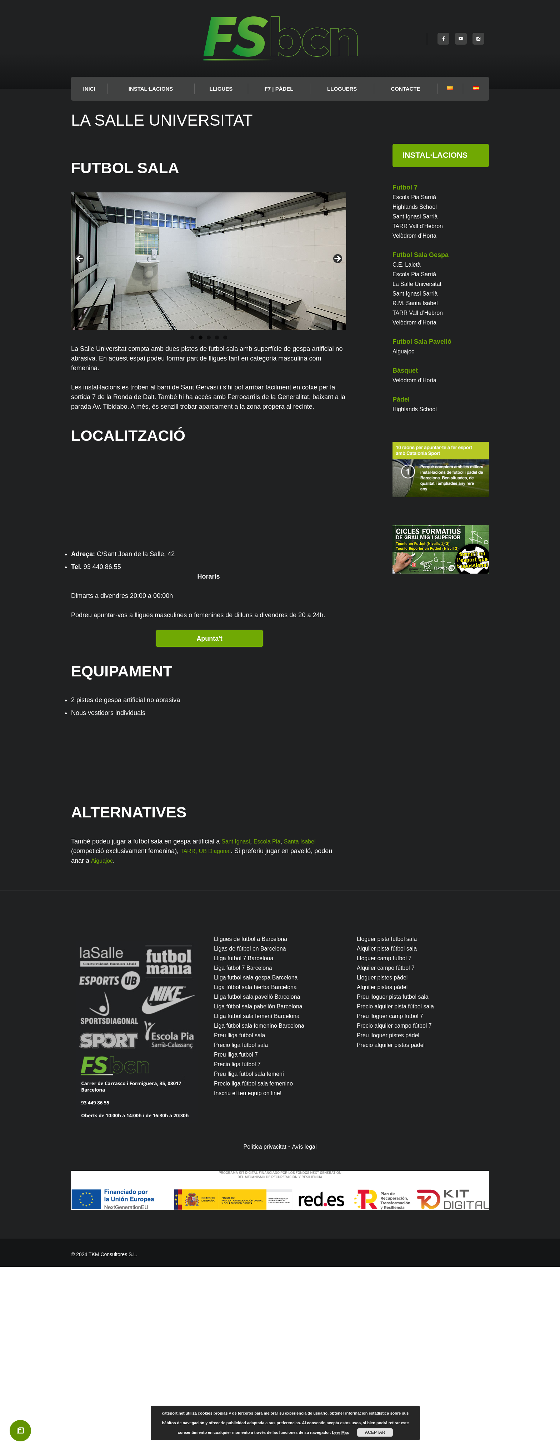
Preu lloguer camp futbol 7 (394, 1200)
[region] (208, 261)
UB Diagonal (219, 1035)
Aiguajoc (103, 1044)
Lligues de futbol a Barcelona (255, 1123)
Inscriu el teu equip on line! (252, 1277)
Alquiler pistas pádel (385, 1171)
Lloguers (342, 89)
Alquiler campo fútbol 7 (389, 1151)
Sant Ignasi (237, 1025)
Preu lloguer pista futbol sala (397, 1180)
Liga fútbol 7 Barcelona (247, 1151)
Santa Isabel (309, 1025)
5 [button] (225, 337)
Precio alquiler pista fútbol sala (400, 1190)
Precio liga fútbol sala (244, 1229)
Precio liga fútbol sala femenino (258, 1267)
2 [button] (200, 337)
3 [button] (209, 337)
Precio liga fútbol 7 (240, 1248)
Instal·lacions (151, 89)
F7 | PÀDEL (279, 89)
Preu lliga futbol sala (243, 1219)
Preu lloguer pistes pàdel (392, 1219)
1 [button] (192, 337)
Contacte (405, 89)
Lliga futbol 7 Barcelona (247, 1142)
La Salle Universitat (420, 283)
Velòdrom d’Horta (417, 235)
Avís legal (307, 1330)
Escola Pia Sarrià (417, 197)
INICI (89, 89)
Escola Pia (272, 1025)
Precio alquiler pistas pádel (395, 1229)
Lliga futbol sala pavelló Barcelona (262, 1180)
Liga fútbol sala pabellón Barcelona (264, 1190)
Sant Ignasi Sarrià (418, 216)
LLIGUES (220, 89)
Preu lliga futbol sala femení (253, 1257)
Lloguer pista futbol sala (391, 1123)
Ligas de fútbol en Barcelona (254, 1132)
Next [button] (337, 259)
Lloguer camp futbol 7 (388, 1142)
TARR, (189, 1035)
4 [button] (217, 337)
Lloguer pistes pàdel (385, 1161)
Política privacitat (263, 1330)
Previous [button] (80, 259)
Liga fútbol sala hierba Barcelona (261, 1171)
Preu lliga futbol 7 (239, 1238)
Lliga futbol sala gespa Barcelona (261, 1161)
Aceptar (375, 1432)
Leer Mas (340, 1432)
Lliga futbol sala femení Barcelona (262, 1200)
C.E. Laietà (408, 264)
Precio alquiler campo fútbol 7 (399, 1209)
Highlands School (417, 206)
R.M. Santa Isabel (418, 303)
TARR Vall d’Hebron (420, 226)
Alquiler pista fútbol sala (391, 1132)
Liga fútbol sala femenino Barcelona (265, 1209)
